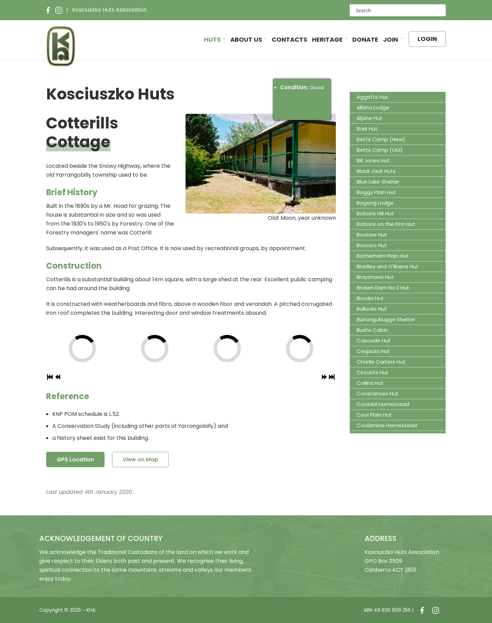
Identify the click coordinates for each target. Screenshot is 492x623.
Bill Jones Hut (373, 160)
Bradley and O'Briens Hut (388, 266)
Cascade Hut (374, 340)
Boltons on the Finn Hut (386, 224)
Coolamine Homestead (387, 425)
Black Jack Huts (376, 171)
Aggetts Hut (372, 96)
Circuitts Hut (372, 372)
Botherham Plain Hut (383, 255)
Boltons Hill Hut (375, 213)
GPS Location (75, 459)
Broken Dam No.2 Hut (383, 287)
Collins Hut (370, 383)
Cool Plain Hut (374, 414)
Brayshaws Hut (375, 277)
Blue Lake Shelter (378, 181)
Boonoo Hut (372, 245)
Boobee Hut (372, 234)
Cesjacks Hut (373, 351)
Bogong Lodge (375, 202)
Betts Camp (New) (381, 139)
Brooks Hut (370, 298)
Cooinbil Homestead (383, 404)
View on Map (140, 459)
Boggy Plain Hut (376, 192)
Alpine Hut (369, 118)
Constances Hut (377, 393)
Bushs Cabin (372, 330)
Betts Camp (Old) (380, 149)
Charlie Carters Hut (381, 361)
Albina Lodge (373, 107)
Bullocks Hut (372, 308)
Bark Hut (367, 128)
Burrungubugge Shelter (386, 319)
